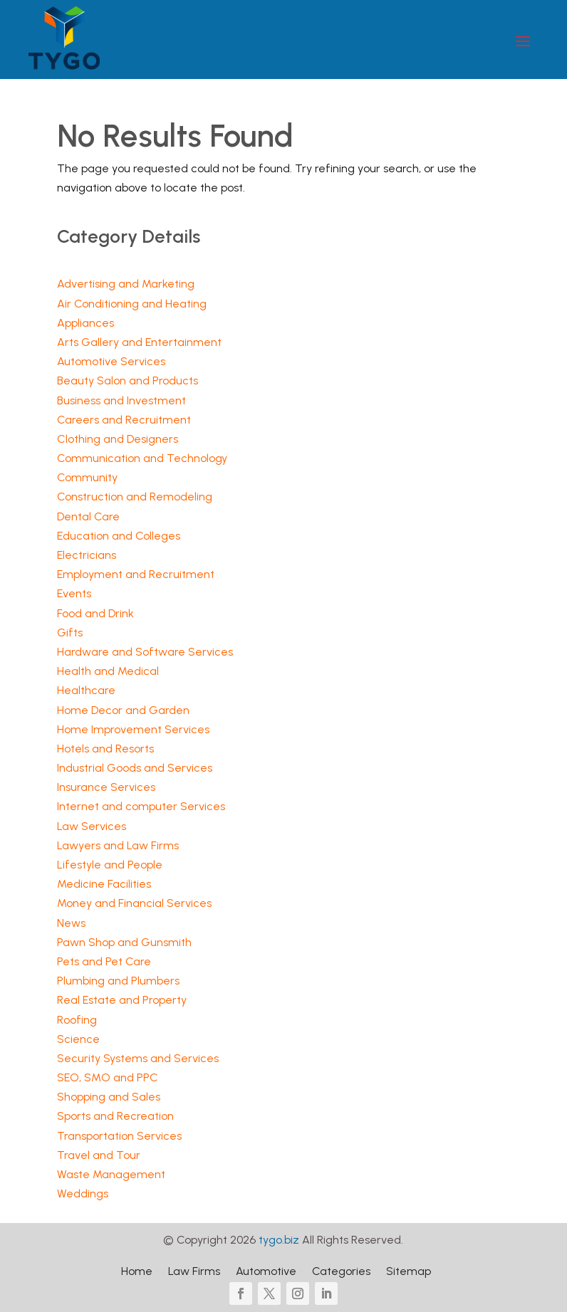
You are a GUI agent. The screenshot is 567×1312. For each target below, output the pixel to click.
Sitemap (408, 1272)
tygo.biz (279, 1240)
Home (136, 1272)
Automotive (266, 1272)
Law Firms (194, 1272)
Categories (341, 1272)
